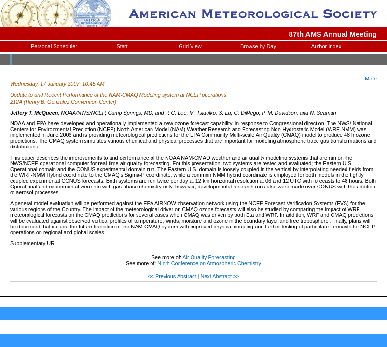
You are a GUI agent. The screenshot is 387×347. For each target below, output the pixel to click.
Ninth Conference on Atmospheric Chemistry (209, 263)
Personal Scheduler (54, 46)
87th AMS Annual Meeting (333, 34)
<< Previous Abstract (172, 276)
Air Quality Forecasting (208, 257)
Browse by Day (258, 46)
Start (121, 46)
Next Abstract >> (219, 276)
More (371, 78)
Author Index (326, 46)
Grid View (190, 46)
